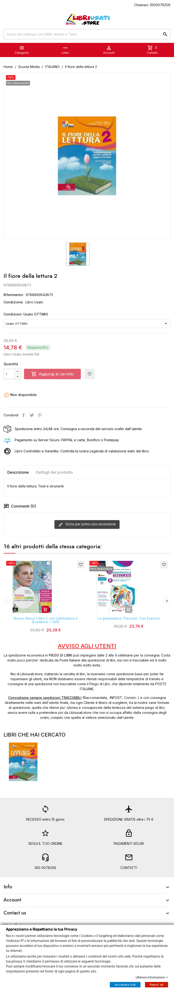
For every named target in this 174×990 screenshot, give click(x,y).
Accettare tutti (125, 984)
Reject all (156, 984)
